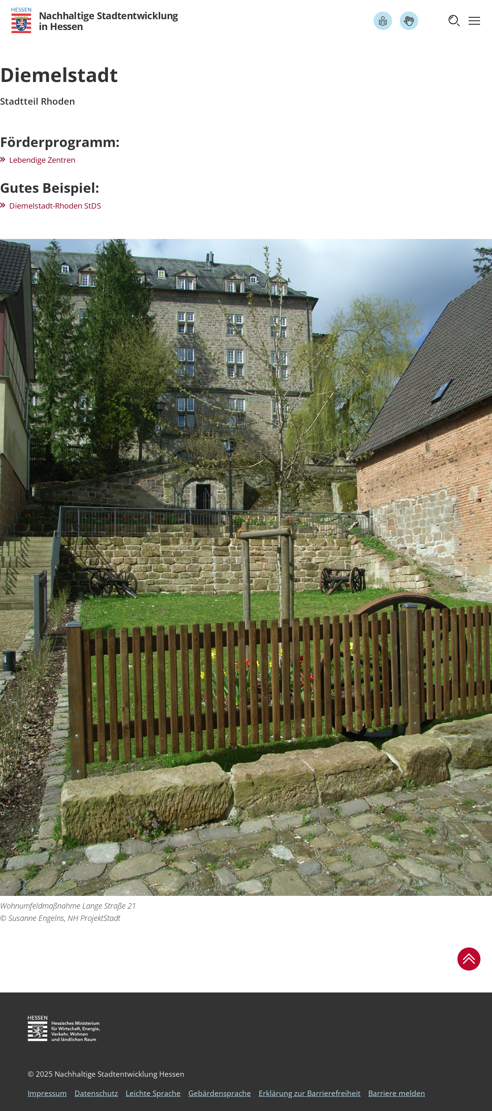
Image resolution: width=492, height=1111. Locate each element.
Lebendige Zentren (42, 160)
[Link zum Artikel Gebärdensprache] (409, 21)
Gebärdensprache (219, 1093)
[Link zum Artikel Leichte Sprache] (383, 21)
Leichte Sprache (153, 1093)
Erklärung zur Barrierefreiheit (310, 1093)
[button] (454, 20)
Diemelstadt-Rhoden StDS (55, 205)
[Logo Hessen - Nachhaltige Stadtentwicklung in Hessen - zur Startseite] (95, 20)
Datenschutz (96, 1093)
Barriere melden (396, 1093)
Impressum (47, 1093)
